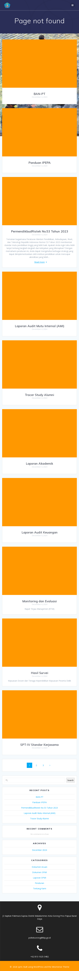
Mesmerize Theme (60, 966)
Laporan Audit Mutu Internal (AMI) (39, 326)
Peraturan (39, 883)
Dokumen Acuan (39, 867)
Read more (39, 262)
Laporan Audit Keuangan (40, 532)
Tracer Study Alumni (39, 395)
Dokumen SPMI (39, 872)
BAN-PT (39, 94)
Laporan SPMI (39, 877)
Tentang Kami (39, 888)
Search (70, 780)
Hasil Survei (39, 673)
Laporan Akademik (39, 463)
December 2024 (39, 850)
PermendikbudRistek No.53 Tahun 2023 (39, 231)
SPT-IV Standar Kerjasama (39, 744)
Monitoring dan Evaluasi (39, 601)
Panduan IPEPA (39, 162)
